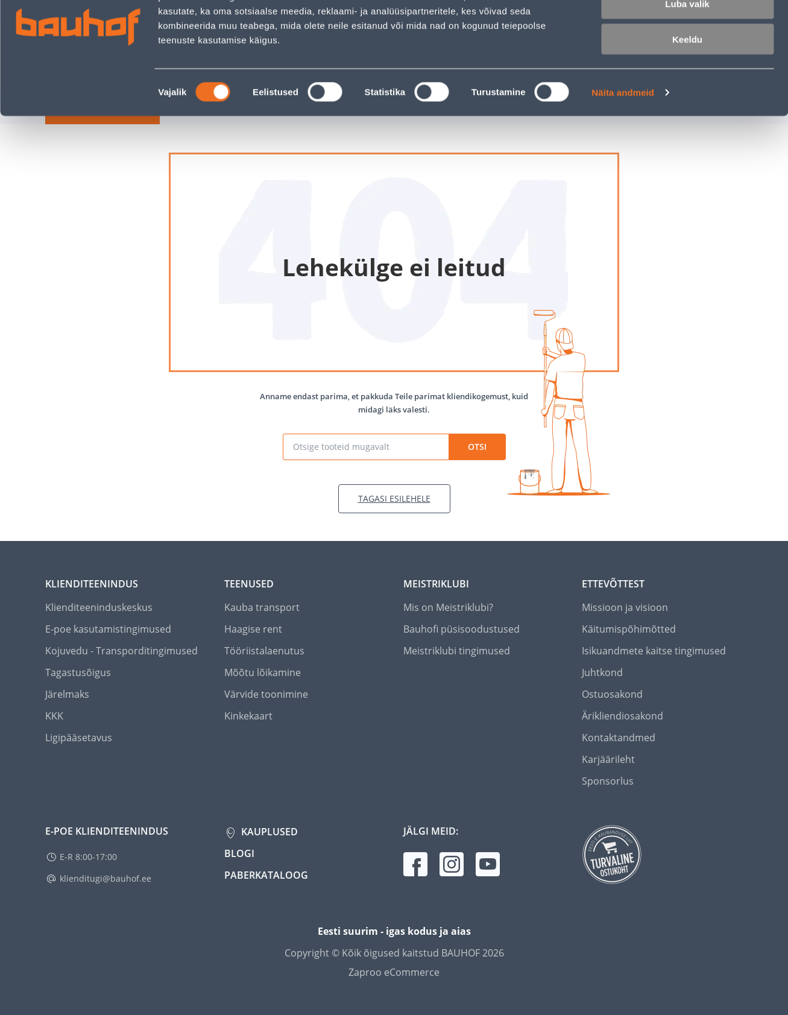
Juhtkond (602, 672)
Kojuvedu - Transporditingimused (121, 650)
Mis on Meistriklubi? (448, 607)
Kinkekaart (248, 716)
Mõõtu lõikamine (262, 672)
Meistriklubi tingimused (456, 650)
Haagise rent (253, 629)
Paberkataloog (266, 875)
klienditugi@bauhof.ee (105, 878)
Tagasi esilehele (394, 498)
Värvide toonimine (266, 694)
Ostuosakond (612, 694)
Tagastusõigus (78, 672)
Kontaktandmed (618, 737)
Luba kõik (687, 30)
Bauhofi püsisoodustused (461, 629)
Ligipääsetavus (78, 737)
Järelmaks (67, 694)
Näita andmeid (622, 154)
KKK (54, 716)
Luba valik (687, 65)
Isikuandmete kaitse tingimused (654, 650)
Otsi (477, 446)
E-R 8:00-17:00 (88, 856)
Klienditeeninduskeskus (99, 607)
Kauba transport (262, 607)
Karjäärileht (608, 759)
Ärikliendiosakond (622, 716)
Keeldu (687, 101)
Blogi (239, 853)
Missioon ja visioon (625, 607)
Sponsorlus (608, 781)
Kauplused (268, 831)
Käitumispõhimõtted (629, 629)
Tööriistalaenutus (264, 650)
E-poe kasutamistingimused (108, 629)
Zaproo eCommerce (394, 972)
